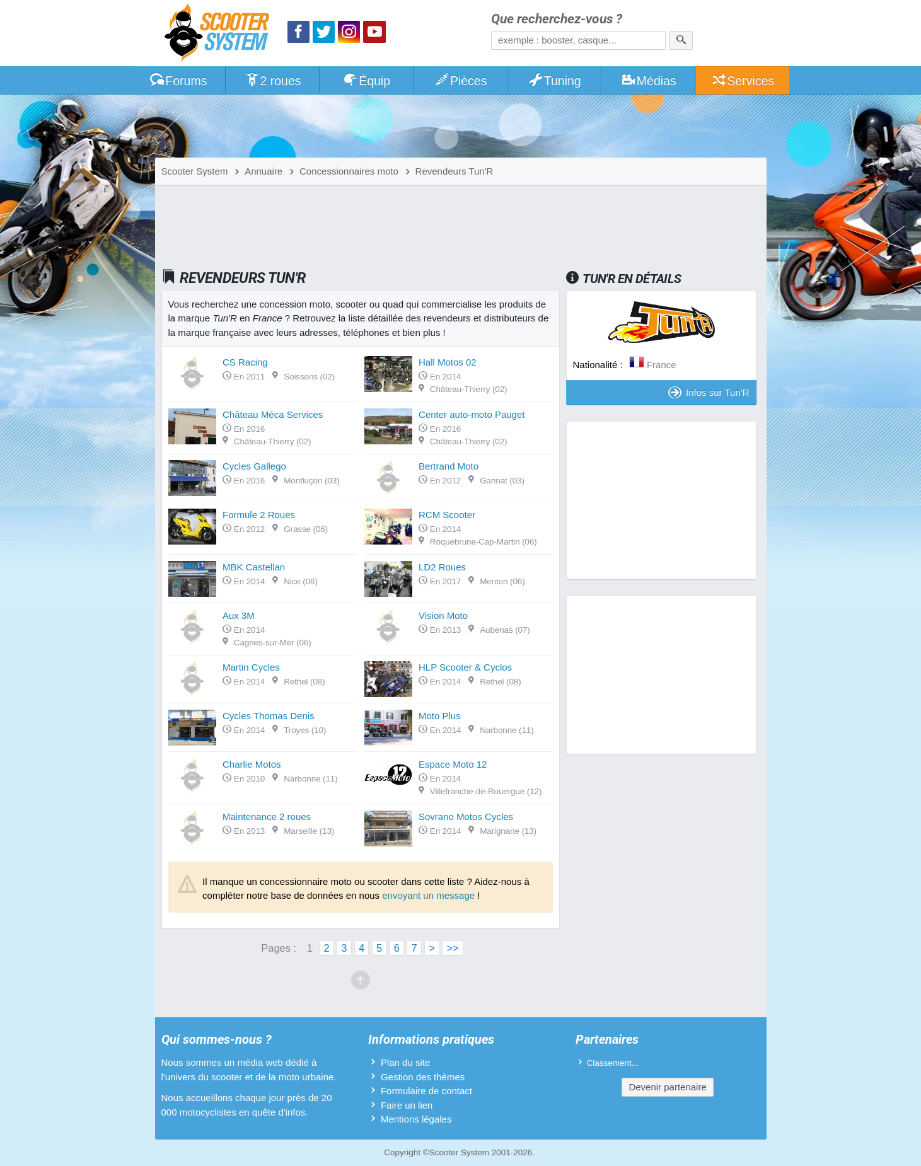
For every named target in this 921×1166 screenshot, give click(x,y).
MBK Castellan (254, 567)
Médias (648, 81)
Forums (178, 81)
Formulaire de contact (426, 1090)
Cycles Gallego (254, 466)
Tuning (554, 81)
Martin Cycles (251, 667)
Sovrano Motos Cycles (466, 816)
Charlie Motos (252, 764)
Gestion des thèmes (423, 1076)
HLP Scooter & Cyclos (465, 667)
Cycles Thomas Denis (269, 715)
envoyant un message (428, 895)
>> (452, 948)
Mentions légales (416, 1119)
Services (743, 81)
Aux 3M (239, 615)
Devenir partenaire (667, 1087)
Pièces (460, 81)
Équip (366, 81)
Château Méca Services (273, 414)
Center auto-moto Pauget (471, 414)
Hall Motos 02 (448, 362)
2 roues (272, 81)
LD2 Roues (442, 567)
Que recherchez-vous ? (556, 19)
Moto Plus (440, 715)
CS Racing (245, 362)
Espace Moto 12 (453, 764)
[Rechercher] (681, 40)
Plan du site (405, 1062)
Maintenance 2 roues (267, 816)
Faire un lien (407, 1105)
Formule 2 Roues (259, 514)
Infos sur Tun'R (708, 392)
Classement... (613, 1063)
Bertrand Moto (448, 466)
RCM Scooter (447, 514)
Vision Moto (443, 615)
